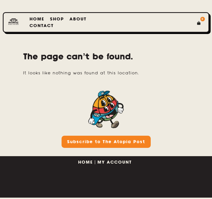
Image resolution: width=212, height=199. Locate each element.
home (37, 19)
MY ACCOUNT (115, 162)
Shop (57, 19)
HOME (85, 162)
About (78, 19)
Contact (42, 25)
